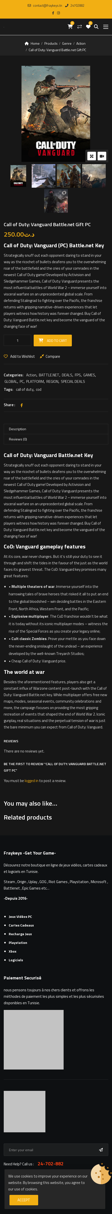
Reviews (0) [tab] (18, 439)
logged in (31, 781)
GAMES (89, 375)
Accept (23, 1200)
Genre (67, 43)
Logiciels (16, 960)
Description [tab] (17, 428)
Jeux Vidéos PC (20, 916)
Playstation (18, 942)
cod (38, 389)
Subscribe (102, 1149)
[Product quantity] (17, 340)
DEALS (67, 375)
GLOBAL (10, 381)
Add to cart (57, 340)
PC (22, 381)
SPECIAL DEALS (73, 381)
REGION (52, 381)
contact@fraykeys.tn (45, 5)
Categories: (13, 375)
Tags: (8, 389)
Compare (53, 356)
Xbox (12, 951)
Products (51, 43)
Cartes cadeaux (21, 925)
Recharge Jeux (20, 933)
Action (81, 43)
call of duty (24, 389)
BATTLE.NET (49, 375)
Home (35, 43)
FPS (78, 375)
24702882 (74, 5)
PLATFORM (35, 381)
